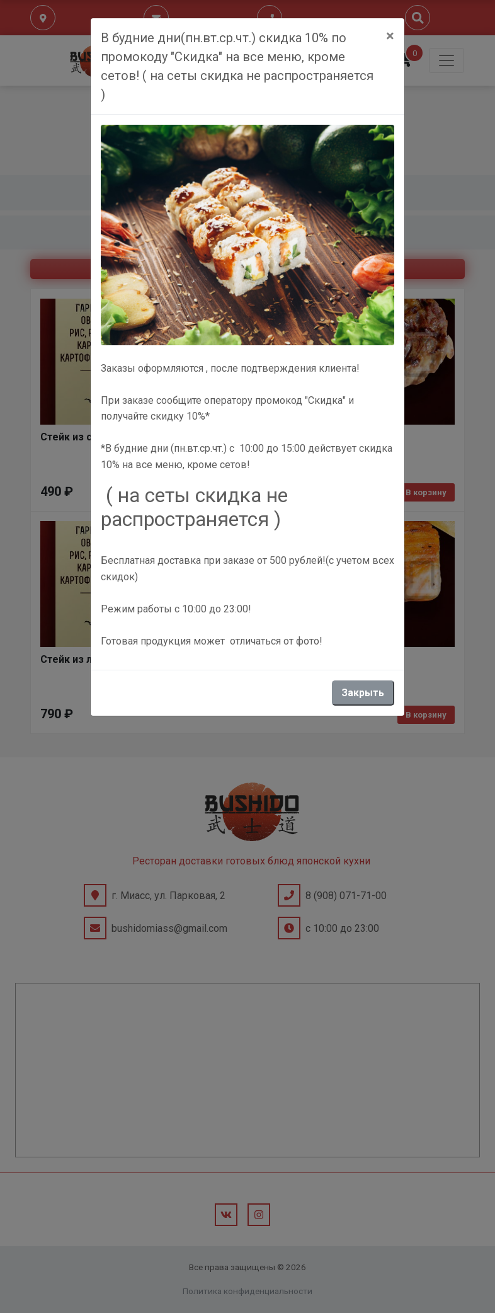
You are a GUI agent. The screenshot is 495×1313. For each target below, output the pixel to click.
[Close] (390, 36)
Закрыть (362, 693)
